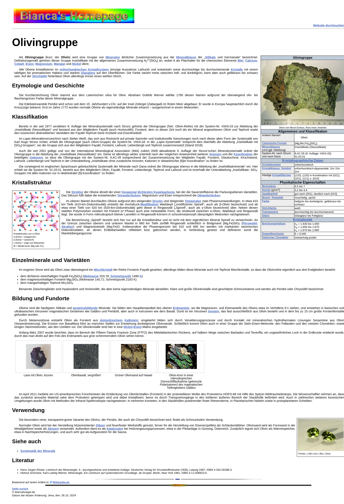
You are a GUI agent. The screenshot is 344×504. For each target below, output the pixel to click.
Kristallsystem (271, 164)
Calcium (251, 60)
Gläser (100, 425)
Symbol (286, 168)
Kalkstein (131, 320)
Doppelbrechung (273, 233)
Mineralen (113, 57)
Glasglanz (88, 72)
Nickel (76, 64)
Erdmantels (181, 308)
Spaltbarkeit (270, 193)
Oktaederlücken (208, 195)
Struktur (77, 192)
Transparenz (270, 211)
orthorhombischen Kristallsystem (84, 69)
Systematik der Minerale (37, 451)
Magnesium (43, 64)
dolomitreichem (111, 320)
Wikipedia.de (61, 482)
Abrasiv (53, 428)
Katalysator (115, 428)
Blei (240, 60)
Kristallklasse (271, 168)
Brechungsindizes (274, 223)
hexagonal (129, 192)
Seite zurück (20, 488)
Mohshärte (269, 186)
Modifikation (149, 204)
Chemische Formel (274, 143)
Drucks (157, 201)
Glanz (265, 215)
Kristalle (237, 69)
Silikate (210, 57)
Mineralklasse (271, 146)
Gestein (213, 311)
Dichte (266, 189)
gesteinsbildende (85, 308)
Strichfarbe (269, 208)
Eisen (30, 64)
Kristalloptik (302, 219)
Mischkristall (103, 269)
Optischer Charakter (275, 237)
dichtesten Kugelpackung (156, 192)
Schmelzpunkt (121, 276)
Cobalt (19, 64)
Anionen (215, 154)
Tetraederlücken (128, 195)
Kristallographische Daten (302, 160)
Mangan (59, 64)
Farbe (265, 201)
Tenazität (277, 197)
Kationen (36, 157)
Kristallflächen (281, 175)
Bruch (266, 197)
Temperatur (193, 201)
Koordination (243, 154)
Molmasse (91, 276)
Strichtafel (39, 76)
